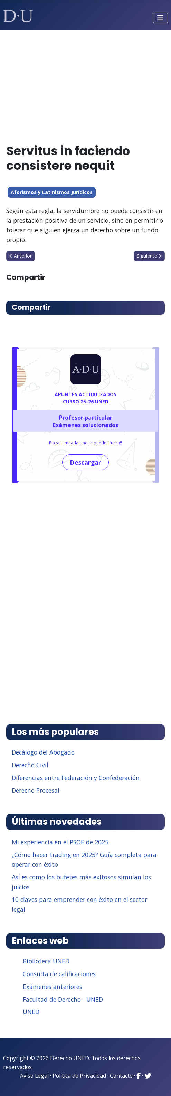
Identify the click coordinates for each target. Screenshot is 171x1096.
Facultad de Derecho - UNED (63, 999)
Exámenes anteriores (52, 986)
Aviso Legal (34, 1075)
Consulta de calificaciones (59, 974)
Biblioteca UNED (46, 961)
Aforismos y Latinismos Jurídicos (52, 192)
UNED (31, 1012)
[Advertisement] (86, 84)
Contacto (121, 1075)
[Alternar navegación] (160, 18)
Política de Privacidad (79, 1075)
